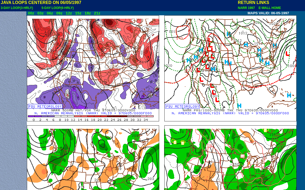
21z (97, 13)
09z (59, 13)
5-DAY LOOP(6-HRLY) (58, 8)
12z (69, 13)
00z (31, 13)
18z (87, 13)
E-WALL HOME (269, 8)
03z (40, 13)
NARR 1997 (247, 8)
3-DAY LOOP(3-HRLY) (17, 8)
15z (78, 13)
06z (50, 13)
